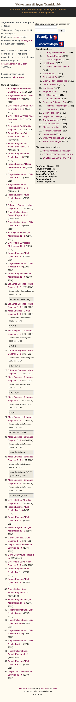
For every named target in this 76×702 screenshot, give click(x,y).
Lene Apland (49, 134)
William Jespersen (51, 123)
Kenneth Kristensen (52, 131)
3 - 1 (20, 177)
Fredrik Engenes (15, 133)
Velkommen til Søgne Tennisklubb (38, 4)
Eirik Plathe (26, 555)
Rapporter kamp (18, 9)
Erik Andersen (49, 73)
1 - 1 (19, 314)
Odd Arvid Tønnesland (53, 138)
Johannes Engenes (17, 205)
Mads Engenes (15, 311)
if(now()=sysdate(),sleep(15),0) (56, 151)
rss (30, 689)
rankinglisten (27, 40)
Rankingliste (50, 9)
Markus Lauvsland (51, 127)
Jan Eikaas (48, 88)
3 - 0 (19, 92)
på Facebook (18, 77)
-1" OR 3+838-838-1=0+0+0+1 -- (57, 154)
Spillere (62, 9)
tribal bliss (44, 689)
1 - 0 (27, 136)
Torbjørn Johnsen (51, 120)
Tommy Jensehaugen (57, 106)
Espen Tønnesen (51, 113)
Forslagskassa (46, 12)
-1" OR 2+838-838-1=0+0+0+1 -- (57, 158)
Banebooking (34, 9)
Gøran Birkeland (50, 84)
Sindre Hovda (53, 98)
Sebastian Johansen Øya (55, 102)
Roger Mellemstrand (17, 95)
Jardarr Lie (52, 109)
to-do (55, 689)
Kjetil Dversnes (50, 95)
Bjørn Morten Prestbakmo (55, 81)
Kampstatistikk (29, 12)
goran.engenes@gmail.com (14, 64)
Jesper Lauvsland (16, 544)
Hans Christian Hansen (58, 66)
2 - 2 (23, 236)
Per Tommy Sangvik (52, 141)
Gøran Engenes (15, 538)
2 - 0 (22, 109)
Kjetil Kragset (49, 63)
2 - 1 (19, 129)
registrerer (18, 37)
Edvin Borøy (14, 555)
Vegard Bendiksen (51, 91)
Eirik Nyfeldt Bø (15, 88)
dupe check (23, 689)
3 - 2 (20, 225)
